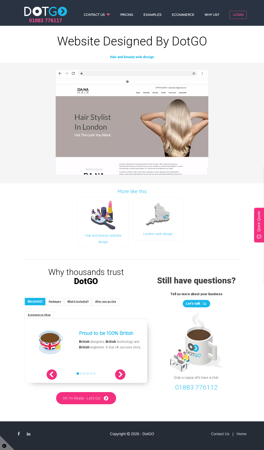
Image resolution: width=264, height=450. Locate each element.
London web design (158, 233)
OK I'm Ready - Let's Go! (82, 398)
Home (241, 434)
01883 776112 (196, 386)
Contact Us (220, 434)
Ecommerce (183, 15)
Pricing (126, 15)
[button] (54, 374)
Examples (152, 15)
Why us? (212, 15)
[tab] (35, 301)
